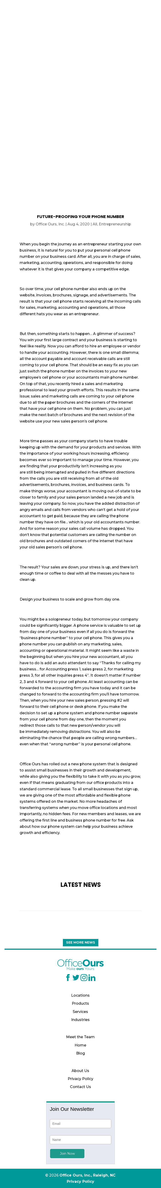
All (95, 224)
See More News (80, 942)
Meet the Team (80, 1037)
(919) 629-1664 (80, 21)
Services (80, 1011)
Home (80, 1045)
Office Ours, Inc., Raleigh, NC (87, 1175)
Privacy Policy (80, 1079)
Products (80, 1003)
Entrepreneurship (115, 224)
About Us (80, 1071)
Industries (80, 1020)
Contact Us (80, 1087)
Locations (80, 995)
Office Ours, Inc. (50, 224)
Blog (80, 1053)
